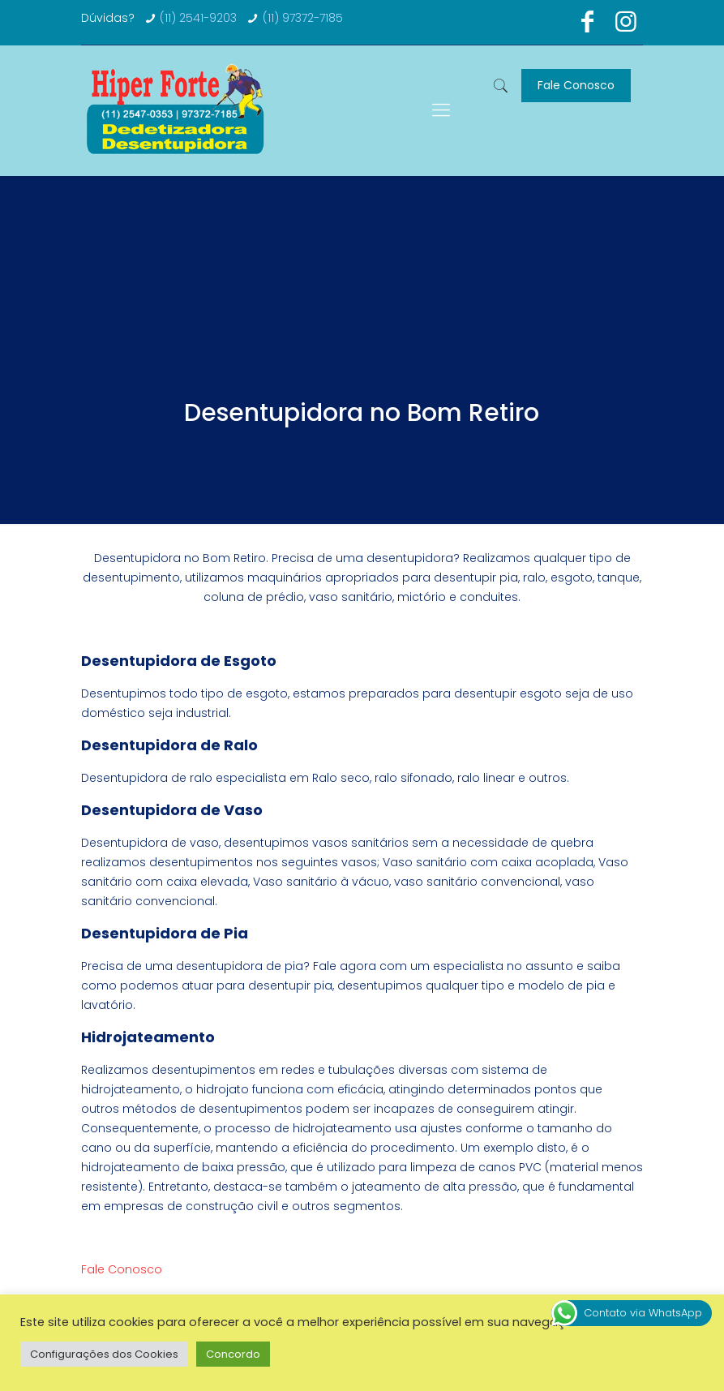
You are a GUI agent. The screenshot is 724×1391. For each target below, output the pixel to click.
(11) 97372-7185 (303, 18)
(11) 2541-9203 (198, 18)
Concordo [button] (233, 1354)
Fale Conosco (576, 85)
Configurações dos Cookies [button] (104, 1354)
